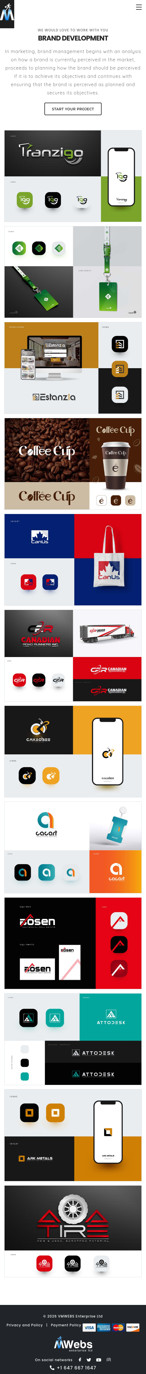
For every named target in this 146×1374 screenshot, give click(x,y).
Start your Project (73, 108)
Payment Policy (67, 1325)
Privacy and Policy (25, 1325)
